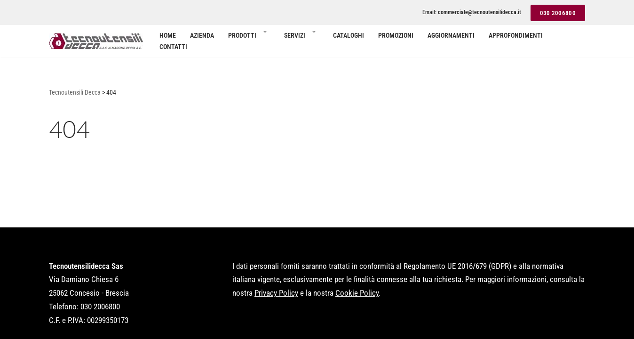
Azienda (202, 35)
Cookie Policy (357, 293)
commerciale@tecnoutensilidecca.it (479, 12)
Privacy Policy (276, 293)
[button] (264, 35)
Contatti (173, 46)
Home (167, 35)
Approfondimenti (516, 35)
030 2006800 (558, 12)
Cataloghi (348, 35)
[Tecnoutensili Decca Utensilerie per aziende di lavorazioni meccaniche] (96, 41)
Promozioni (395, 35)
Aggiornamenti (451, 35)
